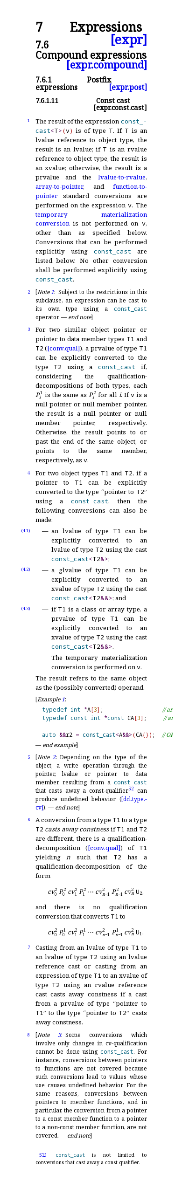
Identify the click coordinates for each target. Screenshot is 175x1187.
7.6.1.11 (46, 100)
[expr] (128, 40)
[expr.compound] (106, 64)
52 (131, 788)
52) (43, 1155)
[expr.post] (128, 87)
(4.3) (25, 608)
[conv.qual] (63, 348)
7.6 (42, 44)
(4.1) (25, 531)
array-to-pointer (59, 186)
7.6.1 (43, 79)
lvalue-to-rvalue (122, 177)
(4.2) (25, 569)
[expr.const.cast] (120, 107)
